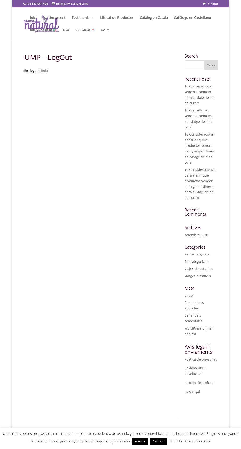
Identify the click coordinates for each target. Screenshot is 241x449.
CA (103, 30)
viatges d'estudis (198, 276)
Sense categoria (197, 254)
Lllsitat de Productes (117, 18)
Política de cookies (199, 382)
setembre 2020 (196, 235)
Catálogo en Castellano (192, 18)
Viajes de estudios (199, 268)
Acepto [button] (140, 441)
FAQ (66, 30)
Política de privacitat (201, 359)
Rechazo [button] (159, 441)
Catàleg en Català (154, 18)
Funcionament (54, 18)
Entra (189, 295)
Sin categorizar (196, 261)
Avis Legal (192, 391)
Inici (33, 18)
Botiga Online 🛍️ (43, 30)
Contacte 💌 (85, 30)
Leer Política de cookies (190, 441)
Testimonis (80, 18)
